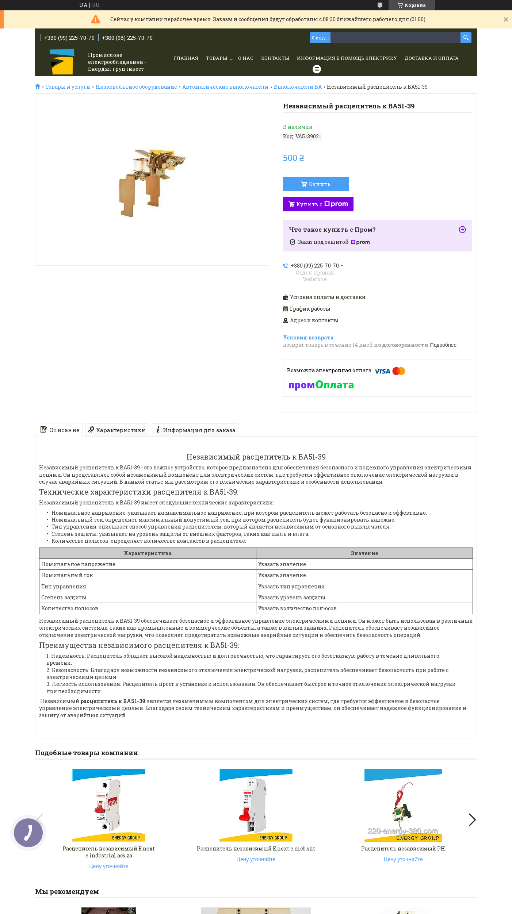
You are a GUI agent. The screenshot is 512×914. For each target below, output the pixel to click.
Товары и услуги (67, 87)
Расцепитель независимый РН (403, 848)
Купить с (322, 204)
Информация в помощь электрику (347, 58)
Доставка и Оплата (432, 58)
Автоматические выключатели (225, 87)
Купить (319, 184)
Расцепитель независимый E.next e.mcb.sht (256, 848)
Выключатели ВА (298, 87)
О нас (245, 58)
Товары (216, 58)
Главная (186, 58)
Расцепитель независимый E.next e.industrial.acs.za (108, 852)
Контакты (275, 58)
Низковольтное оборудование (136, 87)
